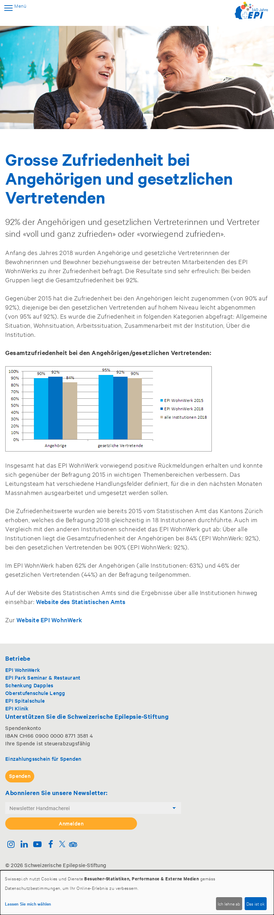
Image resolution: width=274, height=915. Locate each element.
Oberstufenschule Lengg (35, 692)
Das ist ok (255, 903)
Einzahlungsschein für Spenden (43, 758)
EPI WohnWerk (22, 669)
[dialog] (137, 892)
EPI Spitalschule (25, 700)
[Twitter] (62, 845)
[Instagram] (11, 845)
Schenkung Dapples (29, 685)
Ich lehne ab (229, 903)
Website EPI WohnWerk (49, 620)
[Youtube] (37, 845)
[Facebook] (50, 845)
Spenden (19, 775)
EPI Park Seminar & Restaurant (42, 677)
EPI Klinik (17, 708)
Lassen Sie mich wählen (28, 903)
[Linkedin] (24, 845)
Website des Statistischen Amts (81, 601)
